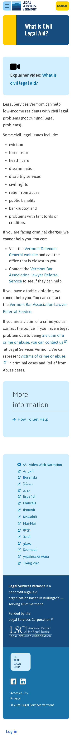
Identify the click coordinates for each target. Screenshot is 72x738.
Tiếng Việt (31, 563)
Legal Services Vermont (24, 5)
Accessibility (19, 693)
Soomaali (30, 550)
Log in (11, 731)
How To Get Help (33, 419)
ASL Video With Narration (43, 465)
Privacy (15, 698)
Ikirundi (29, 510)
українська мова (36, 556)
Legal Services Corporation (31, 620)
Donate (62, 5)
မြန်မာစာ (28, 484)
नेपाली (27, 537)
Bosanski (30, 477)
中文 (27, 530)
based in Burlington (44, 598)
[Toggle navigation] (7, 5)
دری (27, 490)
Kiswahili (30, 517)
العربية (29, 471)
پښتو (27, 543)
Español (29, 496)
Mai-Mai (30, 523)
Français (30, 503)
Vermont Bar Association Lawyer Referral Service (34, 275)
